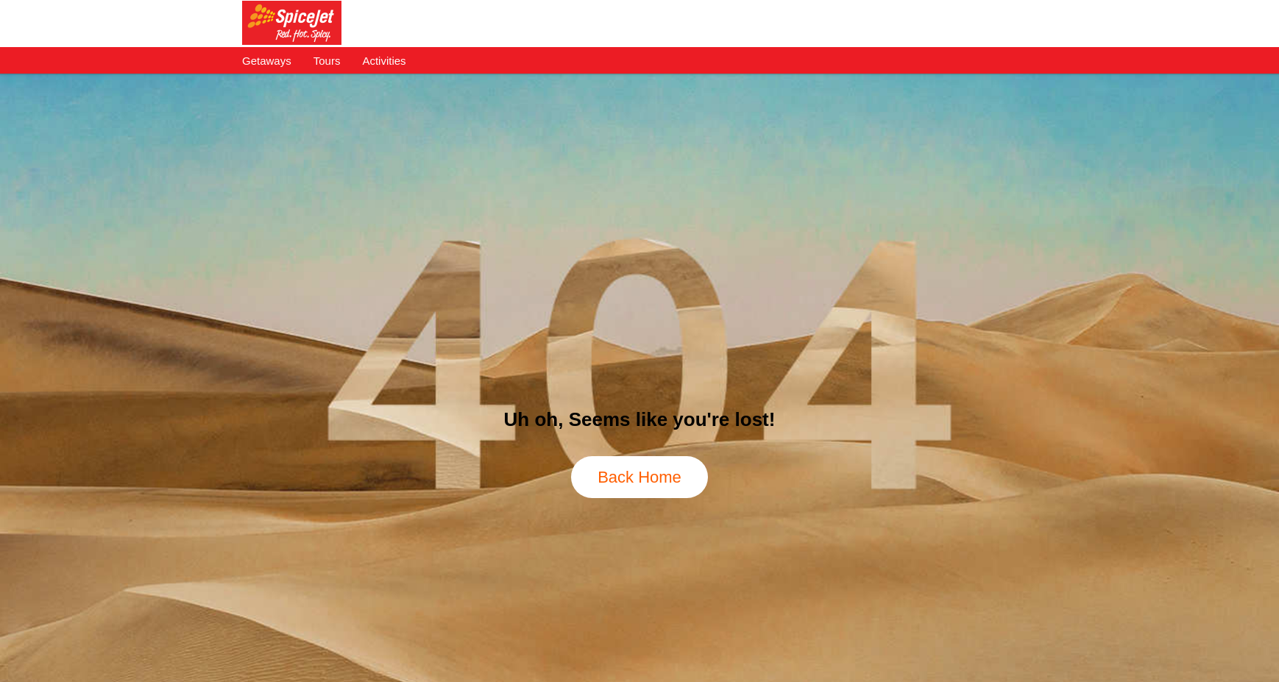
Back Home (639, 477)
